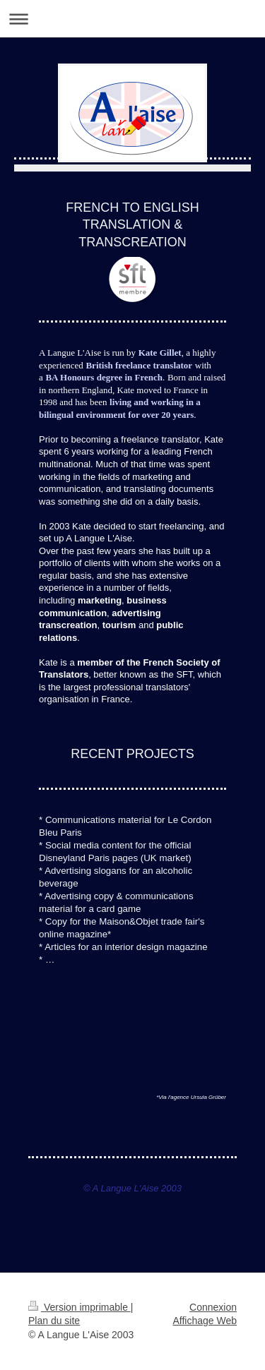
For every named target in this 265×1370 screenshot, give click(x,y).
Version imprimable (79, 1307)
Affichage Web (204, 1320)
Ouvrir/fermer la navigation (132, 19)
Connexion (213, 1307)
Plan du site (54, 1320)
